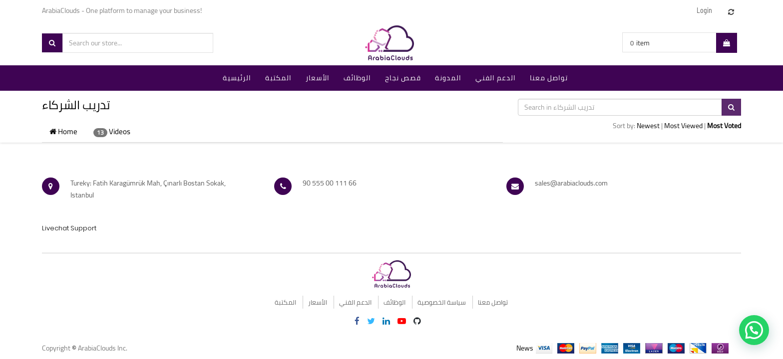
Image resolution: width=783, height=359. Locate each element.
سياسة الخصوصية (441, 302)
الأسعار (317, 302)
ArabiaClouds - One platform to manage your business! (122, 10)
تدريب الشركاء (76, 105)
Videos (111, 131)
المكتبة (285, 302)
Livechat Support (69, 228)
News (524, 348)
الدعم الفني (355, 302)
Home (63, 131)
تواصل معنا (493, 302)
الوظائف (394, 302)
